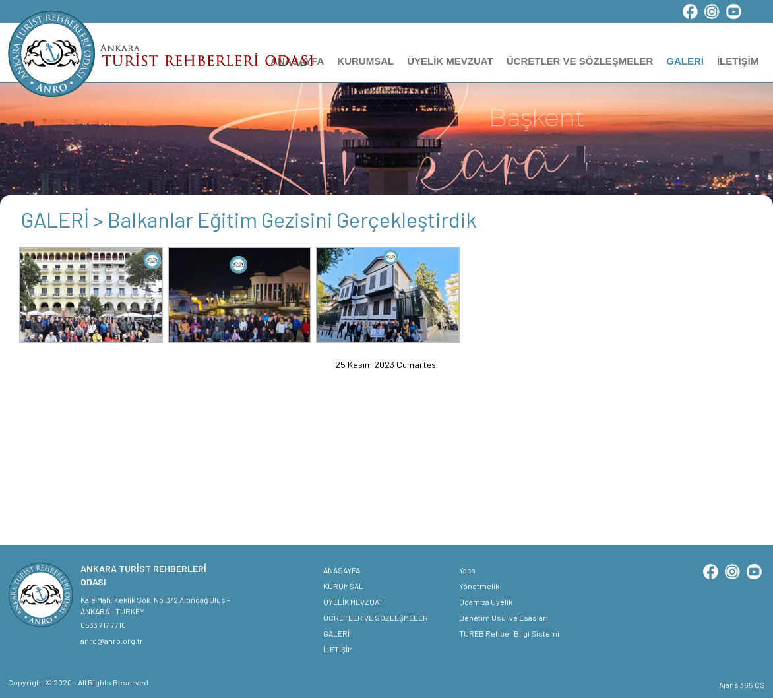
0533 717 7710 (103, 624)
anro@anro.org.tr (111, 640)
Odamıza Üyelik (485, 601)
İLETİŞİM (737, 61)
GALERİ (685, 61)
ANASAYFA (341, 570)
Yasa (467, 570)
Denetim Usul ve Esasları (503, 617)
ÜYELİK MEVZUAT (450, 61)
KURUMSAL (365, 61)
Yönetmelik (479, 585)
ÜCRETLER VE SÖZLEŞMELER (580, 61)
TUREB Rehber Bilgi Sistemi (509, 633)
